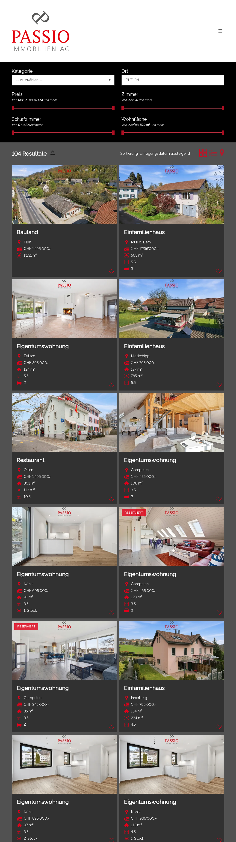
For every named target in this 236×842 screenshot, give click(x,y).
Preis (17, 94)
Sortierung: (129, 153)
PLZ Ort (132, 80)
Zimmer (129, 94)
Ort (124, 71)
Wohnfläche (134, 119)
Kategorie (22, 71)
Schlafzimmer (26, 119)
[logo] (40, 31)
